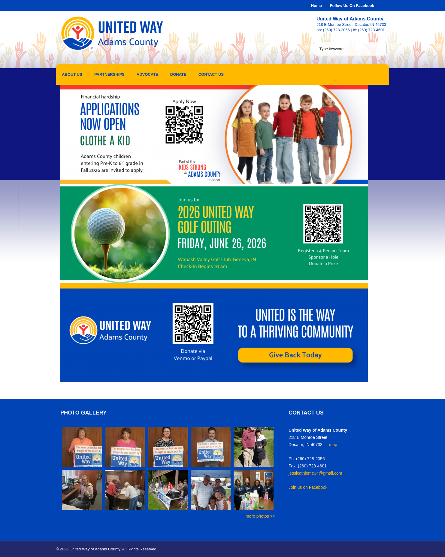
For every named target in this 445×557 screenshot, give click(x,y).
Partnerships (109, 74)
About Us (72, 74)
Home (316, 5)
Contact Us (211, 74)
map (333, 444)
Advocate (147, 74)
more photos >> (260, 516)
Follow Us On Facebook (352, 5)
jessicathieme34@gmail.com (315, 473)
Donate (178, 74)
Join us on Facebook (308, 487)
